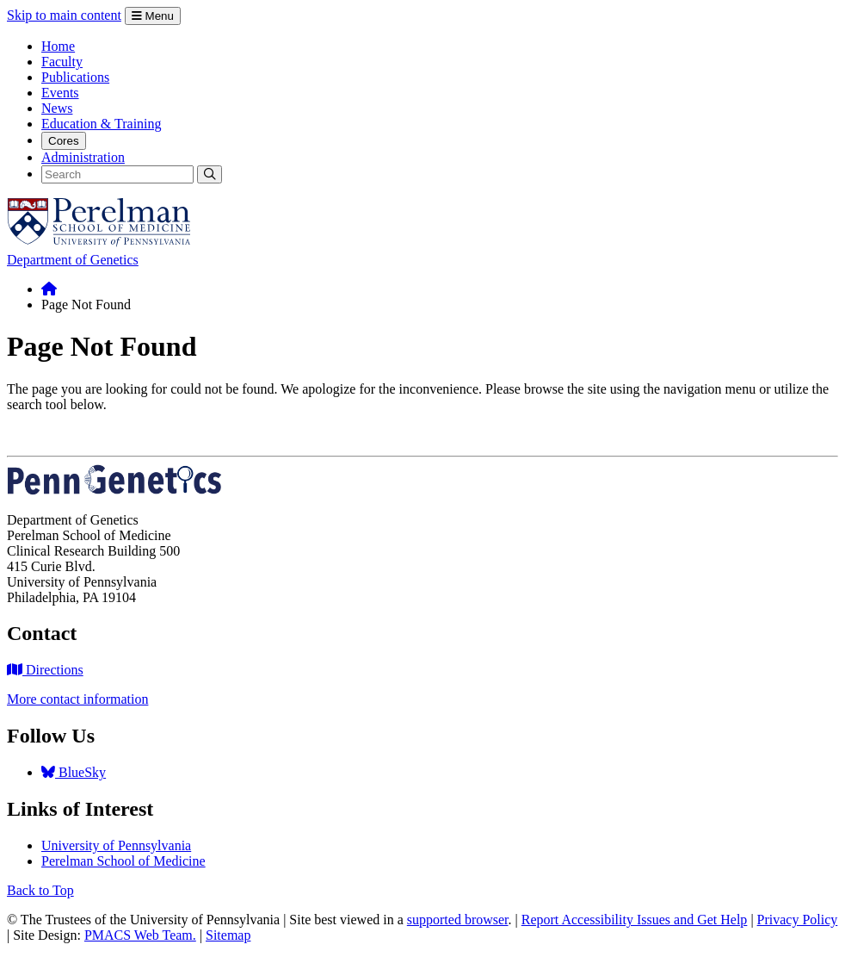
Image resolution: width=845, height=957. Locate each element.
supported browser (458, 919)
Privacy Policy (797, 919)
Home (58, 46)
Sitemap (228, 935)
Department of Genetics (73, 259)
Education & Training (101, 123)
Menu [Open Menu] (153, 15)
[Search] (117, 174)
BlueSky (73, 772)
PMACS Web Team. (140, 935)
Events (60, 92)
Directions (45, 669)
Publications (75, 77)
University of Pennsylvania (116, 845)
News (56, 108)
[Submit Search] (209, 174)
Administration (83, 157)
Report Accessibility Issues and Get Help (634, 919)
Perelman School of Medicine (123, 861)
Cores (63, 140)
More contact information (77, 699)
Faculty (62, 61)
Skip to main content (64, 15)
